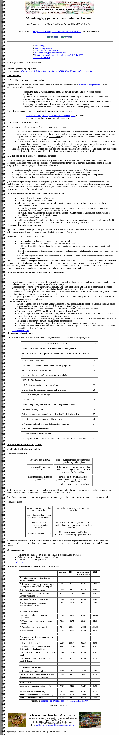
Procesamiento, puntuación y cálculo (50, 53)
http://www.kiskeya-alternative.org (64, 725)
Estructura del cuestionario (46, 50)
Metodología (40, 45)
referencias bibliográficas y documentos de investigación (50, 115)
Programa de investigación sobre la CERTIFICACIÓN (57, 31)
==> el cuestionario (41, 57)
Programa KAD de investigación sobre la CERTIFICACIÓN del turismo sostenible (57, 71)
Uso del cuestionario (43, 48)
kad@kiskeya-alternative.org (44, 725)
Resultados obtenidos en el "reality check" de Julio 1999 (58, 55)
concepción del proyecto (89, 85)
